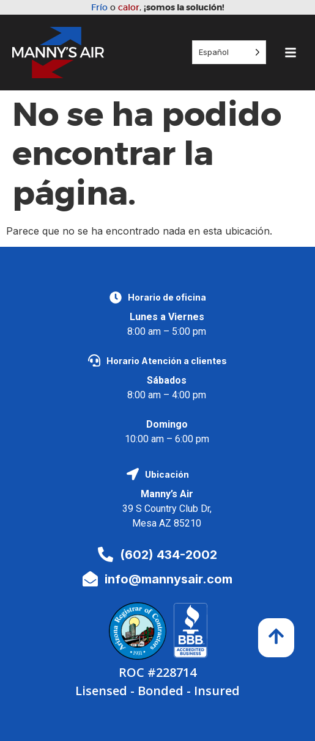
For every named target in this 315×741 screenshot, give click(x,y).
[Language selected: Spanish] (229, 52)
